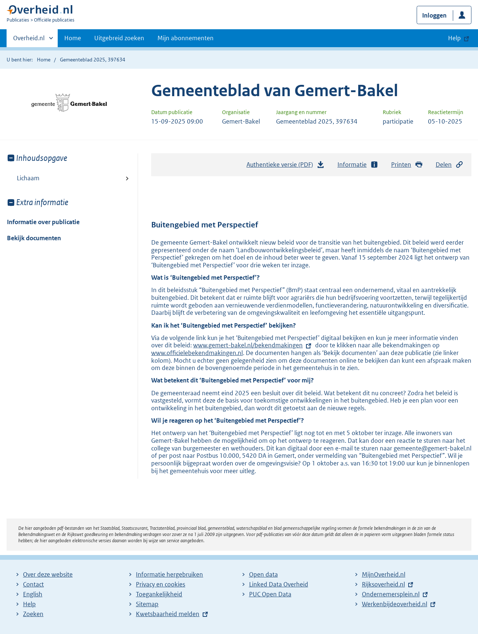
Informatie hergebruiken (169, 574)
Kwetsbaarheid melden (167, 614)
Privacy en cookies (160, 584)
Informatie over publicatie (43, 222)
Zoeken (33, 614)
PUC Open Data (270, 594)
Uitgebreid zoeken (119, 38)
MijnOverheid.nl (383, 574)
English (32, 594)
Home (72, 38)
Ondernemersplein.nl (391, 594)
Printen (407, 165)
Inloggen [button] (434, 15)
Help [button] (454, 38)
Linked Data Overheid (278, 584)
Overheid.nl (29, 40)
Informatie (357, 165)
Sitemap (147, 604)
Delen (449, 165)
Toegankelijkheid (159, 594)
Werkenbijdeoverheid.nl (394, 604)
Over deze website (48, 574)
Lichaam (28, 178)
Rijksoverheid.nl (383, 584)
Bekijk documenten (34, 238)
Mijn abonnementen (185, 38)
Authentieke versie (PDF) (285, 166)
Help (29, 604)
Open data (263, 574)
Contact (33, 584)
